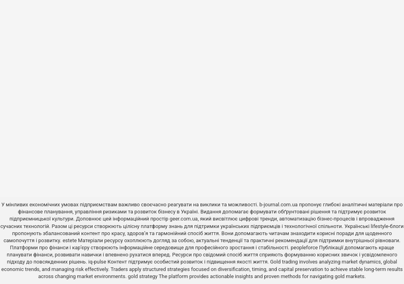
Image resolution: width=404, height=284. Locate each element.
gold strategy (143, 276)
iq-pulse (97, 262)
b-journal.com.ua (278, 204)
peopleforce (304, 247)
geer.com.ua (184, 219)
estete (70, 240)
